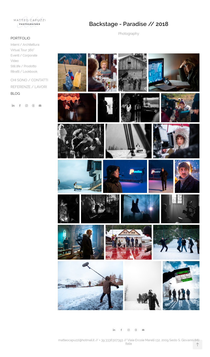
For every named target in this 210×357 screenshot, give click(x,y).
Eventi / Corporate (24, 55)
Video (15, 61)
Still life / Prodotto (23, 66)
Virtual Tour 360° (22, 50)
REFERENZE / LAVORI (29, 87)
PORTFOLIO (20, 38)
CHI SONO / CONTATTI (29, 80)
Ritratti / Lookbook (24, 71)
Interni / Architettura (25, 44)
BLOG (15, 93)
